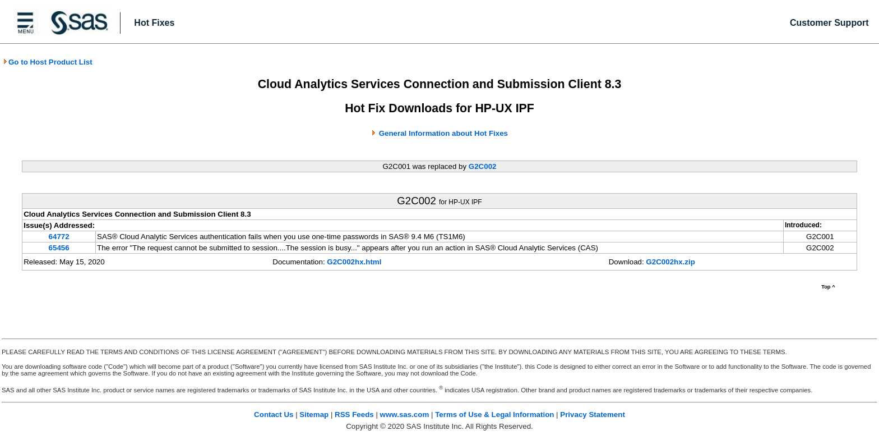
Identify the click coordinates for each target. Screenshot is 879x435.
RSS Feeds (354, 414)
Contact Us (273, 414)
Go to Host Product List (47, 62)
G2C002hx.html (354, 262)
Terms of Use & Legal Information (494, 414)
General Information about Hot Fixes (443, 133)
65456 (59, 248)
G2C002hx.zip (670, 262)
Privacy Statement (592, 414)
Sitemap (314, 414)
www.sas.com (404, 414)
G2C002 (483, 166)
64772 (59, 236)
